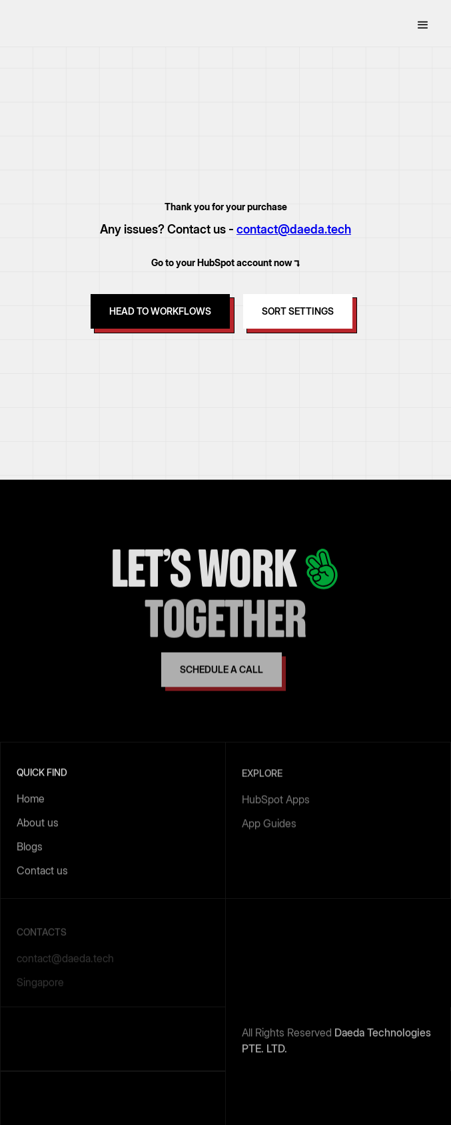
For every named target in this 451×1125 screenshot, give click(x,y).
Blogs (30, 847)
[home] (53, 25)
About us (38, 823)
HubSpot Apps (276, 800)
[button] (423, 25)
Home (31, 799)
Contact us (42, 871)
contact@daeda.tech (293, 229)
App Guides (269, 824)
